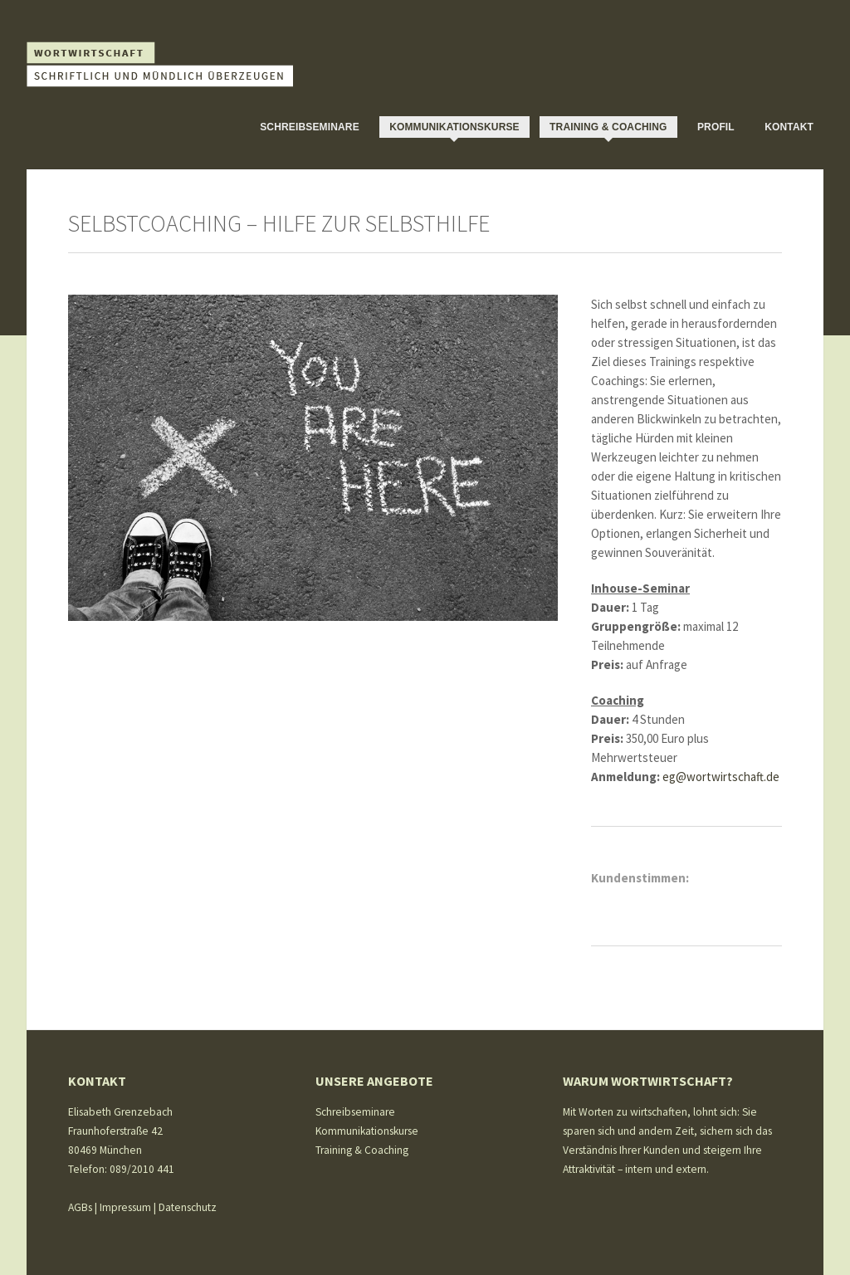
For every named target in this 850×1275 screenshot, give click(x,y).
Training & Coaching (608, 127)
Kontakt (789, 127)
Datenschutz (188, 1207)
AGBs (80, 1207)
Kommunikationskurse (454, 127)
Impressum (125, 1207)
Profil (716, 127)
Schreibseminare (309, 127)
